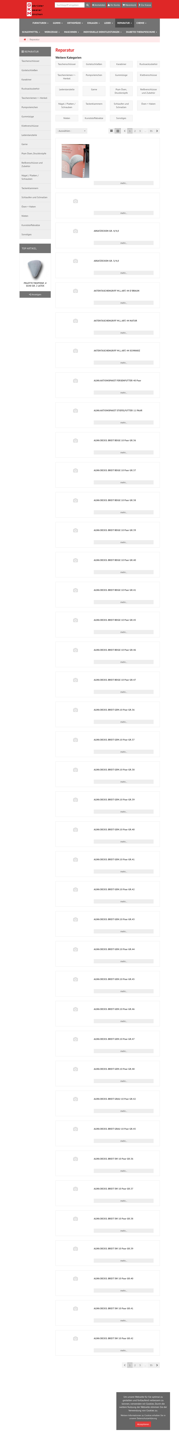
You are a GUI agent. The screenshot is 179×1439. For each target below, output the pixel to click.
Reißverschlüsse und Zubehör (148, 91)
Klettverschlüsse (148, 74)
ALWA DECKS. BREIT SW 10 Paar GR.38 (113, 1218)
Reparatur (124, 23)
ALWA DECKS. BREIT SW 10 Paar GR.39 (113, 1248)
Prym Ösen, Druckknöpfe (121, 91)
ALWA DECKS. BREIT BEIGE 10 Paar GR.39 (115, 530)
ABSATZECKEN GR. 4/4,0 (106, 230)
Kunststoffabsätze (94, 118)
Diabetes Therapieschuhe (141, 32)
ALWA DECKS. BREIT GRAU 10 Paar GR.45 (115, 1128)
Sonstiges (121, 118)
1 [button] (130, 130)
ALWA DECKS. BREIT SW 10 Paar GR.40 (113, 1278)
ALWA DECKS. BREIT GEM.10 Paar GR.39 (114, 799)
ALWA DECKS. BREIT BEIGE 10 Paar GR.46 (115, 649)
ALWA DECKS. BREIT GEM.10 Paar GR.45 (114, 979)
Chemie (141, 23)
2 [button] (135, 130)
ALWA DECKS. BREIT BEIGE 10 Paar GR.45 (115, 620)
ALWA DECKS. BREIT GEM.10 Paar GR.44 (114, 949)
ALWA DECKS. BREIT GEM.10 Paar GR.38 (114, 769)
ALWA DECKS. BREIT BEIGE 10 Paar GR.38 (115, 500)
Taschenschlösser (67, 64)
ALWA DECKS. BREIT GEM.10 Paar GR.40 (114, 829)
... (145, 130)
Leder (108, 23)
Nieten (66, 118)
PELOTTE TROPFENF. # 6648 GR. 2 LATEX (35, 284)
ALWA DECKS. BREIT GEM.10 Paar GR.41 (114, 859)
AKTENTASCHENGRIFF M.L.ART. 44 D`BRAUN (116, 290)
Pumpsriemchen (94, 74)
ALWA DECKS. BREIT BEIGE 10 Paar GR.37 (115, 470)
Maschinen (71, 32)
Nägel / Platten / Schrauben (66, 105)
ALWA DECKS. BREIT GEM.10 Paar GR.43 (114, 919)
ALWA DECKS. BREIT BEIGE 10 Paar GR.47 (115, 679)
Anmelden (99, 4)
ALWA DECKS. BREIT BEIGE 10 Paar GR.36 (115, 440)
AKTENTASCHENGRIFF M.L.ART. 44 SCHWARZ (117, 350)
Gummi (58, 23)
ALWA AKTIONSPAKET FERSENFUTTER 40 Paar (117, 380)
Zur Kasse (145, 4)
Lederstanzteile (66, 89)
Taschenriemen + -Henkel (67, 76)
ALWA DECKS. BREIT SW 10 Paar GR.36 (113, 1158)
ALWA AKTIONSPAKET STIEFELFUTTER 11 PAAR (118, 410)
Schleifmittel (31, 32)
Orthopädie (75, 23)
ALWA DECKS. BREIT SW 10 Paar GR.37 (113, 1188)
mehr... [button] (123, 183)
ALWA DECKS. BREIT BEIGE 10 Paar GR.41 (115, 590)
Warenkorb (130, 4)
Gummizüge (121, 74)
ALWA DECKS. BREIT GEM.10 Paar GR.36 (114, 709)
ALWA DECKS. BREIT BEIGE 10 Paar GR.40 (115, 560)
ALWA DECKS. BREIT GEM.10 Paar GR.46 (114, 1009)
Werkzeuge (52, 32)
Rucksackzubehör (148, 64)
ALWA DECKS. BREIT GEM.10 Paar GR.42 (114, 889)
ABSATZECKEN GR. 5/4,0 (106, 260)
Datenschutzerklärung (147, 1418)
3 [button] (140, 130)
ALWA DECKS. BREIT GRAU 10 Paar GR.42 (115, 1098)
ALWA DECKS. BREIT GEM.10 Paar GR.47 (114, 1039)
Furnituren (40, 23)
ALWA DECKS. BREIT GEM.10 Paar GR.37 (114, 739)
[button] (157, 131)
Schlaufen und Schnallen (121, 105)
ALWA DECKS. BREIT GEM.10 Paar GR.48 (114, 1069)
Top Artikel (29, 248)
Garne (94, 89)
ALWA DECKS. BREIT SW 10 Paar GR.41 (113, 1308)
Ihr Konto (115, 4)
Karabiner (121, 64)
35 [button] (151, 130)
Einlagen (93, 23)
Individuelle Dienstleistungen (102, 32)
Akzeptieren (143, 1424)
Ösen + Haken (148, 103)
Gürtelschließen (94, 64)
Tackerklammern (94, 103)
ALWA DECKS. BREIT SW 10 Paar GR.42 (113, 1338)
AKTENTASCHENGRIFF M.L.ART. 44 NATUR (115, 320)
